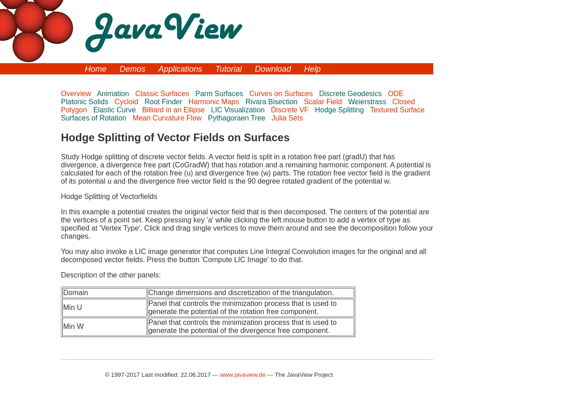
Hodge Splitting (340, 110)
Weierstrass (368, 102)
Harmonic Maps (215, 102)
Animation (114, 93)
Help (312, 69)
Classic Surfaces (163, 93)
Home (96, 69)
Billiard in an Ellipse (174, 110)
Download (273, 69)
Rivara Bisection (273, 102)
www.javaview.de (243, 374)
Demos (132, 69)
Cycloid (127, 102)
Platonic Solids (85, 102)
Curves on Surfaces (282, 93)
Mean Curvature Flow (168, 118)
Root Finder (164, 102)
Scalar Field (324, 102)
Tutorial (228, 69)
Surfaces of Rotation (94, 118)
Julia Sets (288, 118)
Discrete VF (291, 110)
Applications (180, 69)
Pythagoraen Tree (238, 118)
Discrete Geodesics (351, 93)
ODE (397, 93)
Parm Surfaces (220, 93)
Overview (77, 93)
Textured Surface (398, 110)
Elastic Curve (115, 110)
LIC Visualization (239, 110)
